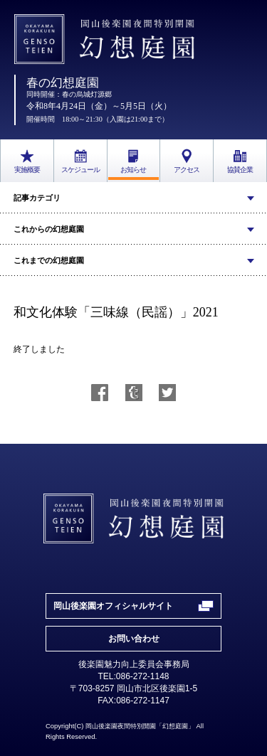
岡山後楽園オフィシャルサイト (113, 606)
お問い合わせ (133, 639)
